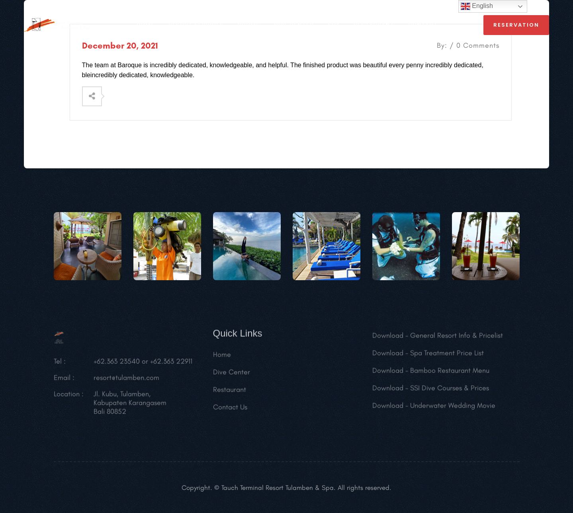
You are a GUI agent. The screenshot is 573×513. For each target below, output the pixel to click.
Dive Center (294, 25)
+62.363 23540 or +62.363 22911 (143, 363)
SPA (334, 25)
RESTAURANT (374, 25)
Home (222, 356)
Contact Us (230, 409)
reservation (516, 25)
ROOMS (249, 25)
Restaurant (229, 391)
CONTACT (423, 25)
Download (387, 337)
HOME (145, 25)
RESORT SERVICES (196, 25)
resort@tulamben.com (126, 379)
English (477, 6)
